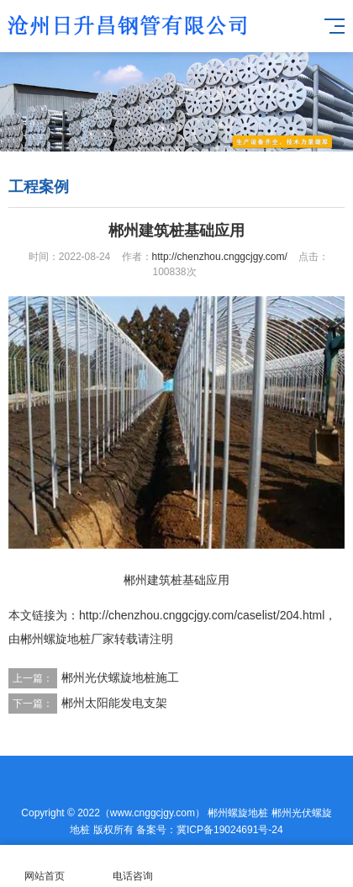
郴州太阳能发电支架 (114, 702)
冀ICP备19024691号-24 (229, 830)
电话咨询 (132, 866)
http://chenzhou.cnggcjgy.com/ (219, 257)
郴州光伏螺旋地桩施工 (120, 677)
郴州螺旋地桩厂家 (67, 638)
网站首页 (44, 866)
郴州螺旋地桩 (238, 813)
